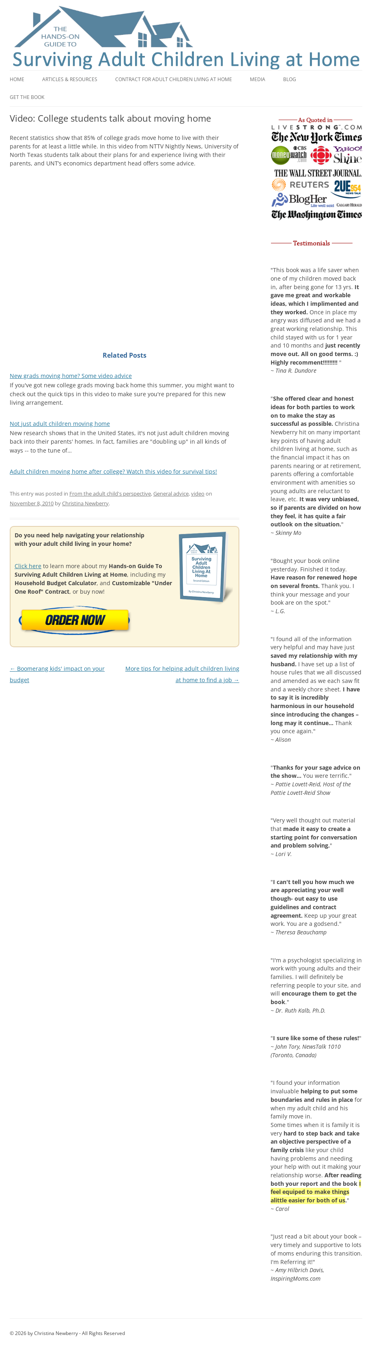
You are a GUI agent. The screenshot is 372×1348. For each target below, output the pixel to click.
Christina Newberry (85, 503)
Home (17, 79)
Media (257, 79)
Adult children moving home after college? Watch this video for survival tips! (113, 471)
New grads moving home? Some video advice (71, 376)
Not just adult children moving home (60, 423)
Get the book (27, 97)
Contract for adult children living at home (173, 79)
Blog (289, 79)
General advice (171, 493)
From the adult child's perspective (110, 493)
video (197, 493)
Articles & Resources (69, 79)
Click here (28, 566)
